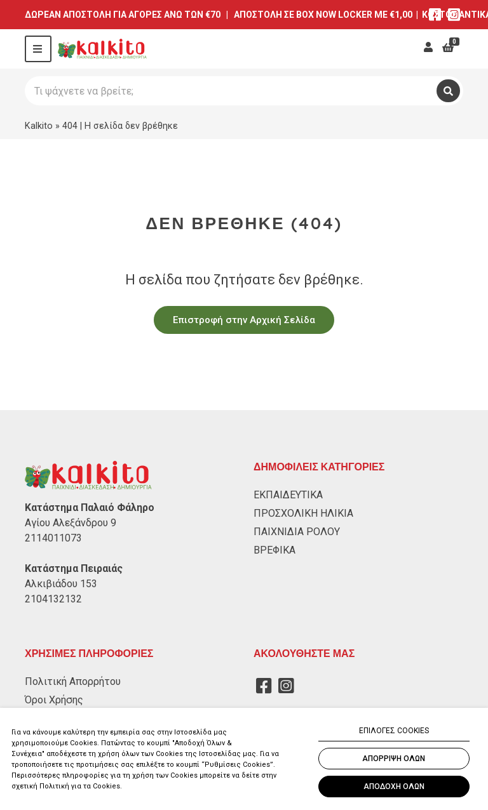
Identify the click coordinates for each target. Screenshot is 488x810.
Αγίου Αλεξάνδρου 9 (70, 523)
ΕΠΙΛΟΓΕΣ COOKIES (394, 730)
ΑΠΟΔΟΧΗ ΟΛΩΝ (393, 786)
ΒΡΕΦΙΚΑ (274, 550)
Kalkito (39, 126)
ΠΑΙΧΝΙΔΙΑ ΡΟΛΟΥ (297, 532)
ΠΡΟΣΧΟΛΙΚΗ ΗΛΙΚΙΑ (303, 513)
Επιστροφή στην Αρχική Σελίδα (244, 320)
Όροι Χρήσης (54, 700)
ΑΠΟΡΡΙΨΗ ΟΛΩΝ (393, 758)
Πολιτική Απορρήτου (73, 681)
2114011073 (53, 538)
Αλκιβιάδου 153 (61, 584)
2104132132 (53, 599)
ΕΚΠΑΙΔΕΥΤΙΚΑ (288, 495)
